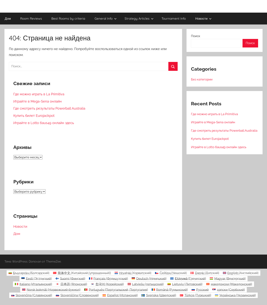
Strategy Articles (139, 18)
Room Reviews (31, 18)
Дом (8, 18)
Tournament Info (173, 18)
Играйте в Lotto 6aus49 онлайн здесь (43, 123)
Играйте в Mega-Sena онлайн (37, 101)
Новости (203, 18)
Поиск (195, 36)
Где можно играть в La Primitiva (38, 94)
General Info (106, 18)
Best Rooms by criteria (68, 18)
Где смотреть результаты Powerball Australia (49, 108)
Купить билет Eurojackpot (34, 116)
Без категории (201, 79)
